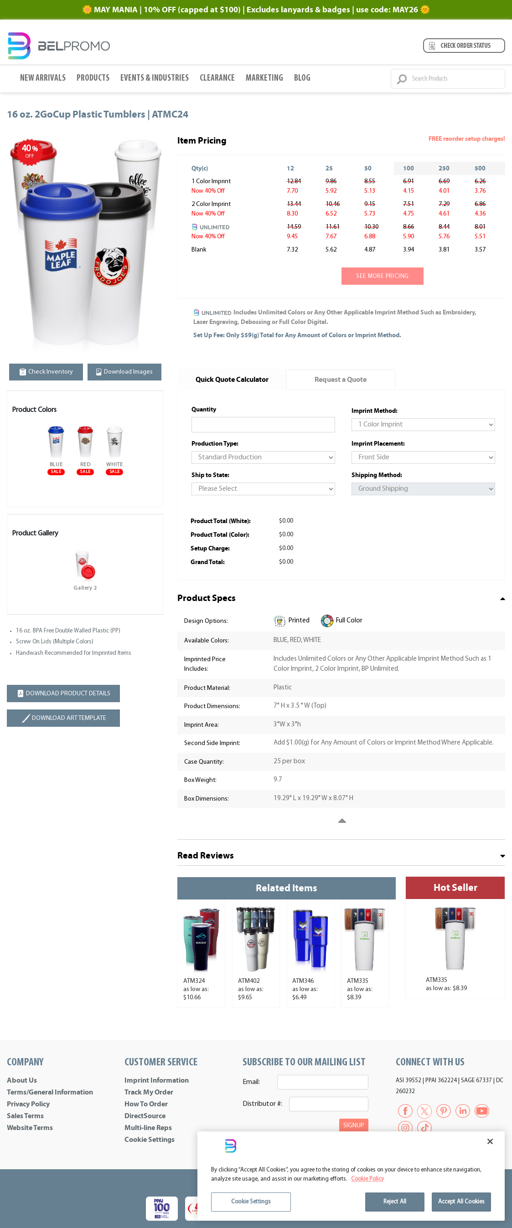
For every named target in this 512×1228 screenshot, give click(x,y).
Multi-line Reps (148, 1128)
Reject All (394, 1202)
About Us (22, 1080)
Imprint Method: (375, 411)
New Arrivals (43, 78)
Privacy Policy (28, 1104)
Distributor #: (262, 1104)
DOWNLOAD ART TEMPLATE (63, 718)
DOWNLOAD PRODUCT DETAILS (63, 693)
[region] (351, 1176)
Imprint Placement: (378, 443)
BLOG (302, 78)
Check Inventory (46, 371)
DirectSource (144, 1116)
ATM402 (248, 981)
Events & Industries (154, 78)
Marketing (264, 78)
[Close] (490, 1141)
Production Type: (214, 443)
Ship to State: (210, 475)
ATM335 (357, 981)
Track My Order (148, 1092)
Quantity (203, 409)
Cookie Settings (149, 1140)
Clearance (217, 78)
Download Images (124, 372)
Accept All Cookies (461, 1202)
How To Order (146, 1104)
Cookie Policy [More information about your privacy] (367, 1179)
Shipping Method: (377, 475)
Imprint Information (156, 1080)
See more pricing (382, 276)
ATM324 (194, 981)
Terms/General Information (50, 1092)
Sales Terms (25, 1116)
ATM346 (303, 981)
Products (93, 78)
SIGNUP (353, 1125)
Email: (251, 1082)
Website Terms (30, 1128)
